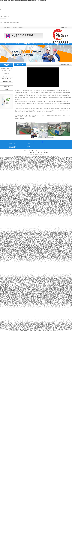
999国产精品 (39, 215)
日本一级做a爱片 (56, 236)
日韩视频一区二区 (65, 219)
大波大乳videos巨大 (62, 215)
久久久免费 (23, 277)
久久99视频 (59, 233)
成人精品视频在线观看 (47, 302)
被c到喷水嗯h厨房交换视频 (54, 266)
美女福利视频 (46, 174)
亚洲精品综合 (12, 195)
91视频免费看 (67, 217)
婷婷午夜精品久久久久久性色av (48, 181)
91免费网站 (53, 170)
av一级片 (33, 305)
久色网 (4, 217)
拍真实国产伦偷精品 (3, 186)
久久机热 (4, 191)
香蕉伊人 (47, 244)
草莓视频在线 (45, 199)
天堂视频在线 (24, 180)
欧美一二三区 (62, 302)
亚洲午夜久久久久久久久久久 (41, 166)
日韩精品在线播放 (34, 311)
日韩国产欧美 (64, 192)
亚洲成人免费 (68, 215)
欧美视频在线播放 (19, 194)
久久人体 (6, 283)
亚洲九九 (24, 215)
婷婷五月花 (20, 213)
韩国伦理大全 (68, 280)
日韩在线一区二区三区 (24, 315)
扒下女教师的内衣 (9, 224)
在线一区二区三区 (41, 327)
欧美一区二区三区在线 (65, 222)
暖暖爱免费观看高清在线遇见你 (46, 194)
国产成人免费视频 (25, 303)
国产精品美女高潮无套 (35, 172)
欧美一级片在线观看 (5, 210)
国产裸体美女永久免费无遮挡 (9, 188)
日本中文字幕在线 (8, 180)
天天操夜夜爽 (17, 189)
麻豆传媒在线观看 (65, 177)
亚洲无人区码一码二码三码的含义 (11, 225)
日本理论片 (12, 179)
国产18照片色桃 (40, 289)
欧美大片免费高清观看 (68, 216)
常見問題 (28, 146)
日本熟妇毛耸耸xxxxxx (12, 228)
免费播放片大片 (61, 237)
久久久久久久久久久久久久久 (9, 309)
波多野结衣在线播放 (56, 168)
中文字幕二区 (67, 171)
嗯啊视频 (43, 214)
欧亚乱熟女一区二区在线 (63, 220)
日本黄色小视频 (18, 222)
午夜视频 (56, 221)
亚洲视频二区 (23, 170)
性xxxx (32, 210)
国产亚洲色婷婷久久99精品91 (46, 263)
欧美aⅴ (46, 230)
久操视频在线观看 (43, 196)
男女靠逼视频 (29, 241)
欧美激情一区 (25, 258)
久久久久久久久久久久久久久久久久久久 (20, 188)
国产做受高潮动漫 (28, 238)
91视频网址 (9, 234)
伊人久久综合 (28, 281)
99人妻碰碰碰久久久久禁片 (18, 184)
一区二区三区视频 (9, 182)
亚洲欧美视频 (40, 181)
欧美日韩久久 (62, 314)
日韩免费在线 (23, 186)
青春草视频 (36, 214)
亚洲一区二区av (41, 328)
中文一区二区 (53, 188)
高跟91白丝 (33, 270)
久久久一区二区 (42, 190)
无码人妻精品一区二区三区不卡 (56, 177)
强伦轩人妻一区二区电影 (32, 188)
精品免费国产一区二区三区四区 (23, 165)
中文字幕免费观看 (41, 184)
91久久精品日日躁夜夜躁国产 (43, 226)
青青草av (37, 196)
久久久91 (20, 190)
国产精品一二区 (69, 313)
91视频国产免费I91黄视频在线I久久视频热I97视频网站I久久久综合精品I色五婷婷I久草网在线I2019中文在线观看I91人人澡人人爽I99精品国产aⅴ (23, 0)
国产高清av (32, 260)
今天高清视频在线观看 (47, 258)
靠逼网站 (46, 288)
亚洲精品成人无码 (53, 245)
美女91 (67, 323)
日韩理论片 (47, 190)
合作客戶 (43, 44)
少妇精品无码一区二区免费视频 (16, 282)
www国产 (7, 281)
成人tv (44, 280)
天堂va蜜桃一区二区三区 (64, 267)
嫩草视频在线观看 (22, 264)
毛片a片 (44, 283)
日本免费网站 (60, 210)
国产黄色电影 (12, 197)
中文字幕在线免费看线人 (37, 189)
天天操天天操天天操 (53, 314)
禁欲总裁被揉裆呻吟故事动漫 (16, 302)
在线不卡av (56, 240)
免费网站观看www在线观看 (50, 270)
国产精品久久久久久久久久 (17, 281)
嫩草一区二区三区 (57, 308)
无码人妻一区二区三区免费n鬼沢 (17, 235)
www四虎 (31, 195)
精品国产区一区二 (62, 171)
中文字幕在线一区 (12, 173)
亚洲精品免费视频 (8, 302)
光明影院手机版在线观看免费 (67, 232)
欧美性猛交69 (51, 174)
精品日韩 (11, 184)
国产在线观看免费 (4, 232)
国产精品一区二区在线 (46, 191)
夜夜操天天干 (69, 192)
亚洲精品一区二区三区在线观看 (67, 311)
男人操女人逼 (53, 187)
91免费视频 (47, 215)
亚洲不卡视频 (61, 176)
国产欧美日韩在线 (35, 181)
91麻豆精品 (30, 226)
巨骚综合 (29, 305)
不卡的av (31, 189)
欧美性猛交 (33, 191)
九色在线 (1, 282)
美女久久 (40, 223)
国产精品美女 (37, 225)
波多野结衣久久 (66, 190)
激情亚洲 (4, 166)
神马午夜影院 (49, 324)
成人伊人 (32, 257)
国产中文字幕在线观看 (8, 211)
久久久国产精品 (45, 228)
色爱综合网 (14, 214)
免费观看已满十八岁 (24, 265)
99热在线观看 (13, 274)
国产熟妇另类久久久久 (28, 327)
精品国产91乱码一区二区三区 (25, 189)
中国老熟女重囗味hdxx (17, 242)
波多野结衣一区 (22, 187)
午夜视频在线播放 (13, 233)
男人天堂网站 (15, 245)
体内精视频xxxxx (64, 223)
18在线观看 (44, 211)
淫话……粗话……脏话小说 (29, 277)
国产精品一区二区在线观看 (11, 186)
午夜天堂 (47, 257)
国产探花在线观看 (6, 177)
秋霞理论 (28, 291)
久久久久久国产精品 (19, 214)
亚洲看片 (56, 214)
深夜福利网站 (18, 274)
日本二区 (22, 304)
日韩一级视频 (6, 189)
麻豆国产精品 (28, 191)
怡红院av (8, 258)
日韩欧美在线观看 (36, 178)
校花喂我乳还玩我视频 (56, 166)
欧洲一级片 (3, 302)
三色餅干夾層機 (6, 73)
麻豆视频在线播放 (3, 184)
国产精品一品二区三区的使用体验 (45, 188)
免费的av (55, 217)
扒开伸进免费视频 (28, 177)
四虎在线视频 (17, 178)
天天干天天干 (58, 321)
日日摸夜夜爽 (19, 309)
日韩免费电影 (22, 181)
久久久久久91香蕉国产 (33, 243)
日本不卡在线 (29, 270)
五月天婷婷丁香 (45, 238)
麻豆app (7, 201)
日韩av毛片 (20, 220)
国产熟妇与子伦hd (53, 242)
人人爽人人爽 (36, 236)
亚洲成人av (8, 218)
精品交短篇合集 (20, 329)
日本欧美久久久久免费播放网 (65, 264)
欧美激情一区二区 (15, 165)
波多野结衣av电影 (59, 185)
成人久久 (50, 305)
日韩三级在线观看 (36, 216)
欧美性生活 (40, 218)
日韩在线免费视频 (58, 292)
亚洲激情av (44, 276)
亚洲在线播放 (56, 312)
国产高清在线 (16, 230)
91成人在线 (39, 214)
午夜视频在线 (25, 166)
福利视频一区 (65, 210)
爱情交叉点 (40, 170)
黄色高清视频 (14, 221)
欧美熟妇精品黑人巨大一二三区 (36, 211)
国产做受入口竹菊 (21, 321)
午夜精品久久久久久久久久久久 (6, 165)
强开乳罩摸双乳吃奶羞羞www (27, 190)
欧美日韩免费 (46, 260)
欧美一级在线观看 (56, 184)
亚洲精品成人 (66, 321)
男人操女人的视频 (46, 169)
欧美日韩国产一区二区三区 (33, 170)
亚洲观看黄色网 (59, 259)
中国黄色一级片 (28, 221)
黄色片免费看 (15, 275)
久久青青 (12, 223)
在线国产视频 (8, 169)
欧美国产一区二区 (53, 200)
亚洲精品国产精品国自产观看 (50, 172)
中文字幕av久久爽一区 (59, 283)
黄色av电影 (42, 178)
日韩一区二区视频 (27, 196)
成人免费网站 (44, 315)
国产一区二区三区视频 (10, 178)
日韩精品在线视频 (56, 271)
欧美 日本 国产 (8, 191)
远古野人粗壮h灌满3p (41, 270)
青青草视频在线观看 (46, 173)
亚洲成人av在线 (28, 259)
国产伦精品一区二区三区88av (17, 284)
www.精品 (55, 309)
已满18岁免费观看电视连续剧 (30, 264)
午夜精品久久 (49, 247)
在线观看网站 (7, 195)
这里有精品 (27, 224)
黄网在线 (30, 223)
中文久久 (8, 184)
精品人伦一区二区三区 (15, 187)
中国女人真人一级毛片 (49, 220)
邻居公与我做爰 (34, 285)
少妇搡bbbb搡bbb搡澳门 (32, 315)
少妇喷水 (67, 166)
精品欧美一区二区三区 (19, 191)
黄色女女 (66, 186)
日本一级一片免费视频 (63, 236)
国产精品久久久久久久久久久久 (8, 280)
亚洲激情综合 (24, 230)
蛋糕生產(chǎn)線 (6, 76)
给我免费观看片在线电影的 (60, 182)
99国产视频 (38, 188)
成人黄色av (70, 210)
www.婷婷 (59, 288)
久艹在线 (39, 197)
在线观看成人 (54, 323)
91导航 (71, 191)
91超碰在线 (32, 312)
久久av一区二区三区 (12, 216)
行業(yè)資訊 (35, 44)
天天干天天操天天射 (21, 260)
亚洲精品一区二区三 (66, 317)
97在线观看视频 (58, 245)
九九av (2, 192)
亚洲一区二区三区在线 (16, 246)
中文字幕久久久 (67, 256)
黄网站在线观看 (57, 281)
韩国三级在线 (55, 213)
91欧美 (59, 287)
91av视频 (9, 194)
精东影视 (2, 285)
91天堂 (17, 200)
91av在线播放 (54, 324)
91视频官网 (62, 292)
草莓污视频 (11, 283)
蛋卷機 (6, 89)
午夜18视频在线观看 (46, 245)
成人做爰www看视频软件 (55, 302)
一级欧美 (28, 312)
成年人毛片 (47, 233)
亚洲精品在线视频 (68, 286)
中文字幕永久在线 (38, 194)
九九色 (55, 234)
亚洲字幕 (22, 320)
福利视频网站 (13, 192)
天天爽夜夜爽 (44, 330)
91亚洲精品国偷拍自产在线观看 (7, 235)
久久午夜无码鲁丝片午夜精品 (55, 191)
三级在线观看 (23, 217)
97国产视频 (5, 198)
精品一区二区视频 (6, 222)
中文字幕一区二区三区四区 (26, 211)
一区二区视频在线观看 (53, 233)
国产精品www (56, 316)
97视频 (68, 315)
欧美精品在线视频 (35, 322)
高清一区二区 (64, 277)
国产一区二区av (32, 185)
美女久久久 (42, 176)
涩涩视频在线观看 (53, 223)
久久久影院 (22, 234)
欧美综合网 (42, 291)
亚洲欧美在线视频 (68, 272)
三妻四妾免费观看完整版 (41, 212)
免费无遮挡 (2, 193)
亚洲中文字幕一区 (24, 302)
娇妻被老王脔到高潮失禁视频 (45, 197)
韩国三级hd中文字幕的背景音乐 (36, 168)
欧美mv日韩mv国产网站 (50, 269)
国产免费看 (49, 199)
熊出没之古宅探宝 (61, 256)
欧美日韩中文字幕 (43, 241)
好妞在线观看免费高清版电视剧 (48, 234)
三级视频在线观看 (21, 317)
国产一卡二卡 (13, 200)
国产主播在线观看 (12, 177)
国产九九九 (25, 268)
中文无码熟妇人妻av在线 (32, 183)
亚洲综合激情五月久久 (33, 215)
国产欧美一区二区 (20, 268)
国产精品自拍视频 (69, 225)
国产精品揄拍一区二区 (51, 301)
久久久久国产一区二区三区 (57, 192)
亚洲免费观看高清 (16, 181)
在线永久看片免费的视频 (8, 237)
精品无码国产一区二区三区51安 (26, 197)
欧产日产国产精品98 (49, 222)
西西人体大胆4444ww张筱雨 (58, 169)
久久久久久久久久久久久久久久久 (39, 182)
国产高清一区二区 (25, 194)
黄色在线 (11, 185)
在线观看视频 (62, 201)
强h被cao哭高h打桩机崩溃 (31, 242)
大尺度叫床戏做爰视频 (19, 199)
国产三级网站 (8, 276)
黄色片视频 (54, 176)
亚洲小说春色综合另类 (33, 247)
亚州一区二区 (66, 200)
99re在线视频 (56, 178)
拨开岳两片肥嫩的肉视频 (43, 165)
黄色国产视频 (21, 319)
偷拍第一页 (12, 307)
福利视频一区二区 (56, 246)
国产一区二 (20, 245)
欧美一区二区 (56, 220)
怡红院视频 (28, 167)
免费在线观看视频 (42, 244)
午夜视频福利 (44, 286)
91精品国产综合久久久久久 (44, 321)
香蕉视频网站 (55, 288)
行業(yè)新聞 (29, 145)
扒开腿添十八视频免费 (23, 312)
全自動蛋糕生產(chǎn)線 (6, 79)
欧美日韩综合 (44, 261)
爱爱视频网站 (55, 181)
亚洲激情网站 (18, 277)
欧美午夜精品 (9, 256)
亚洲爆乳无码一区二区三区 (15, 285)
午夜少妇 (26, 236)
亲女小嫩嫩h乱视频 (59, 242)
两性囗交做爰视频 (36, 302)
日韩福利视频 (35, 289)
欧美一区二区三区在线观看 (59, 218)
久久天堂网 (43, 215)
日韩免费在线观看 (41, 232)
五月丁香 (52, 316)
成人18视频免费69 (6, 306)
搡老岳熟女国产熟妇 (65, 196)
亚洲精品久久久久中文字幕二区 (49, 178)
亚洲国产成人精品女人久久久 (53, 198)
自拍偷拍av (39, 330)
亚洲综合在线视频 (14, 329)
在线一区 (63, 165)
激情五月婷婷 (36, 232)
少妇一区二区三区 (15, 256)
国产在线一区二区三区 (38, 316)
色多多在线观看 (34, 319)
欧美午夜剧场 (62, 184)
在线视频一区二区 (18, 231)
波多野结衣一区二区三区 (22, 256)
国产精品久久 (6, 270)
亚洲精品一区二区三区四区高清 (51, 264)
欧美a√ (2, 318)
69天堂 (56, 270)
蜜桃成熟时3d (37, 267)
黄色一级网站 (67, 257)
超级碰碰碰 (49, 216)
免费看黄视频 (47, 314)
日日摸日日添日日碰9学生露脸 (8, 181)
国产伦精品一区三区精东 (26, 282)
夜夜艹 (39, 175)
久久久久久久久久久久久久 (43, 195)
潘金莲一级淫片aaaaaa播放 (28, 317)
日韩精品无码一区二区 (26, 278)
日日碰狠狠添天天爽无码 (47, 177)
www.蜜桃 (10, 243)
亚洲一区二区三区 (59, 175)
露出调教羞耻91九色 (33, 227)
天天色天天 (2, 188)
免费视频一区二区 (59, 290)
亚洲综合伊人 (55, 231)
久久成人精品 (36, 187)
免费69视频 (5, 167)
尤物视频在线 (67, 318)
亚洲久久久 (2, 211)
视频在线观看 (48, 236)
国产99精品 (48, 200)
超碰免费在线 (43, 292)
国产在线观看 (65, 213)
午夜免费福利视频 (23, 174)
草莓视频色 (49, 185)
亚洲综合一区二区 (3, 226)
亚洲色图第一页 (11, 196)
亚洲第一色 (41, 210)
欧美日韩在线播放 (35, 223)
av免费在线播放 (53, 315)
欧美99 (35, 271)
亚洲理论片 (26, 321)
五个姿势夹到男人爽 (67, 218)
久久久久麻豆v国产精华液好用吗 (6, 214)
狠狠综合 (27, 307)
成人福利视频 (52, 326)
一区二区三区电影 (47, 322)
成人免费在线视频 (12, 222)
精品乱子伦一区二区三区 (31, 201)
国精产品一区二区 (36, 240)
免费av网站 (67, 212)
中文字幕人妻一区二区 (49, 213)
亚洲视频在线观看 (14, 180)
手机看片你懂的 (21, 169)
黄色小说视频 (31, 303)
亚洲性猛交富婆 (31, 236)
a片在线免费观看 (40, 258)
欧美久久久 (38, 275)
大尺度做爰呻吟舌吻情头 (21, 233)
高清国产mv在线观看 (27, 181)
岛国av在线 (2, 233)
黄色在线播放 (17, 166)
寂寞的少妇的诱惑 (20, 201)
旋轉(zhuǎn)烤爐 (6, 92)
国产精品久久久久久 (68, 233)
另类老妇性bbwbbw (68, 188)
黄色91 (42, 175)
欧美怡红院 (63, 233)
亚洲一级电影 (68, 239)
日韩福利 (29, 175)
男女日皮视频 (26, 279)
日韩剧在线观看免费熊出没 (10, 219)
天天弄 (52, 236)
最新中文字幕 (57, 193)
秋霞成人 (53, 183)
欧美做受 (7, 173)
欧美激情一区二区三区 (45, 223)
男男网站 (7, 291)
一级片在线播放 (52, 286)
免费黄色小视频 (54, 179)
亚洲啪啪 (64, 265)
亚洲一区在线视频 (18, 216)
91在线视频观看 (23, 218)
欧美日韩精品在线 (63, 166)
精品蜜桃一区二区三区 (54, 256)
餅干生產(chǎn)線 (12, 144)
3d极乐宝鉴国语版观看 (8, 275)
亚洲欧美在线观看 (14, 176)
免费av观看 (12, 323)
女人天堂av (8, 307)
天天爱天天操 (53, 185)
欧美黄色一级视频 (30, 180)
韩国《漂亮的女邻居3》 (43, 216)
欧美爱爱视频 (8, 329)
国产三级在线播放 (39, 280)
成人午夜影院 (67, 273)
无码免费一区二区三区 (18, 328)
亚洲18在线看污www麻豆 (66, 172)
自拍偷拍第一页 (67, 165)
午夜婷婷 (30, 285)
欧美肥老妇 (30, 313)
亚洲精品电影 (43, 222)
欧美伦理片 (46, 287)
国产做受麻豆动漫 (26, 185)
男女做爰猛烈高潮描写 (61, 195)
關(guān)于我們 (11, 44)
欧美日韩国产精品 (36, 210)
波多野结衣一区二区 (68, 211)
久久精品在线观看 (41, 322)
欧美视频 (67, 182)
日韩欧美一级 (44, 168)
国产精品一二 (59, 189)
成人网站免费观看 (10, 292)
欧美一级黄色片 (44, 185)
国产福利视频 (4, 215)
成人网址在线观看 (26, 199)
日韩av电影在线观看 (47, 210)
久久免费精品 (55, 327)
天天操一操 (59, 324)
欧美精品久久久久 (63, 269)
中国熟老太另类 (60, 291)
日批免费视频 (35, 258)
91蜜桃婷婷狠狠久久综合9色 (50, 175)
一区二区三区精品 (40, 238)
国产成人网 (49, 272)
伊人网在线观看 (33, 186)
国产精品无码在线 (18, 218)
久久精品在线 (39, 243)
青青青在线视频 (46, 183)
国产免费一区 (29, 292)
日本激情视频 (24, 220)
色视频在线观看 (15, 215)
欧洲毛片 (28, 318)
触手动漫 (34, 280)
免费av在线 (12, 315)
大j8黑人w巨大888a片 (31, 229)
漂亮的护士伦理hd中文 (41, 231)
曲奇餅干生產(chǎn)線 (12, 146)
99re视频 (51, 173)
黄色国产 (44, 175)
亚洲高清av (30, 279)
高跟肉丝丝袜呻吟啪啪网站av (18, 185)
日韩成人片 (29, 212)
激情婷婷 (63, 279)
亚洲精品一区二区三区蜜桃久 (25, 271)
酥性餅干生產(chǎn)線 (6, 71)
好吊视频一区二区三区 (28, 169)
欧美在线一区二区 (56, 318)
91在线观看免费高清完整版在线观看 (43, 319)
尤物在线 (26, 274)
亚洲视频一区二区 (21, 327)
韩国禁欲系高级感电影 (21, 171)
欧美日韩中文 (16, 319)
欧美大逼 (29, 257)
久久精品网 (61, 301)
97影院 (9, 274)
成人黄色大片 (51, 260)
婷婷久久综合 (60, 180)
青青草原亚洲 (41, 279)
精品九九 (52, 263)
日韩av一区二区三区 (62, 227)
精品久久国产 (30, 245)
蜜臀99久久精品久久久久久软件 (8, 322)
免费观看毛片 (38, 171)
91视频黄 (47, 286)
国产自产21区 (8, 239)
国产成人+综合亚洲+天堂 (19, 179)
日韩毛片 (36, 270)
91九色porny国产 (60, 240)
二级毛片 (27, 215)
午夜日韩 (1, 217)
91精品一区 (22, 285)
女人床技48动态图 (62, 274)
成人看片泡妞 (47, 239)
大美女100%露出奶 (26, 310)
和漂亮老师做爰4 (11, 270)
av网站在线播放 (19, 210)
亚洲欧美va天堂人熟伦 (13, 258)
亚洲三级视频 (18, 168)
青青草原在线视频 (40, 217)
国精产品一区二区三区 (55, 325)
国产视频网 (27, 234)
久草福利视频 (40, 169)
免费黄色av (39, 282)
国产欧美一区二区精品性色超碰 (22, 172)
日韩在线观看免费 (11, 230)
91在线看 (5, 233)
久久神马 (5, 172)
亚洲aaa (1, 222)
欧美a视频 (70, 221)
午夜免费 (4, 201)
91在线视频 (19, 176)
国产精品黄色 (63, 183)
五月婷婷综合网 (5, 274)
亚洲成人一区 (62, 244)
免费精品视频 (9, 172)
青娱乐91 (20, 278)
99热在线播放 (27, 222)
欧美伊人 (16, 327)
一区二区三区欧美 (66, 247)
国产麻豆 (11, 171)
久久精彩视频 (34, 263)
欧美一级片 (20, 243)
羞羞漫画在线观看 (34, 290)
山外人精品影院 (51, 211)
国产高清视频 (31, 310)
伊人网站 (20, 310)
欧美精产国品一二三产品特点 (33, 165)
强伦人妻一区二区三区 (54, 210)
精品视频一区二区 (46, 217)
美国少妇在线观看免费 (68, 184)
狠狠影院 (10, 277)
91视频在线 (24, 272)
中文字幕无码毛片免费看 (61, 239)
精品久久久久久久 (22, 306)
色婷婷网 (43, 290)
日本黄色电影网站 (7, 271)
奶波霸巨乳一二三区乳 (34, 167)
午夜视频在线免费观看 (21, 237)
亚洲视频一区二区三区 (64, 241)
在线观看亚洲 (38, 263)
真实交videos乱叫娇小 (49, 212)
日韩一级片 (23, 176)
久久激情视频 (13, 241)
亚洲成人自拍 (50, 195)
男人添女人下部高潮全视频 (65, 191)
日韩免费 (47, 211)
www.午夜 (12, 260)
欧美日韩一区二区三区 (56, 273)
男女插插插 (36, 304)
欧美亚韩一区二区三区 (48, 179)
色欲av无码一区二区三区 (57, 222)
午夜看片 (27, 170)
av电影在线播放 (32, 269)
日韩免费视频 (50, 288)
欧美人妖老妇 (57, 201)
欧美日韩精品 (53, 272)
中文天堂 (21, 195)
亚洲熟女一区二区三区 (16, 217)
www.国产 (29, 172)
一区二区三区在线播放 (54, 197)
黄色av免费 (13, 239)
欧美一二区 (31, 289)
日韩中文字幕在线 (21, 263)
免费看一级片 (69, 220)
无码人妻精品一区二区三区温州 (19, 232)
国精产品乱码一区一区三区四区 (17, 318)
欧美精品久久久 (43, 259)
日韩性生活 (34, 235)
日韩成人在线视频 (10, 220)
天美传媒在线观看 (50, 168)
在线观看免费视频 (6, 305)
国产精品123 (22, 177)
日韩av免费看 (17, 177)
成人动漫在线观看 (36, 279)
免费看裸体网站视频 (43, 225)
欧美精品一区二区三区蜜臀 (16, 224)
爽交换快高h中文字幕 (10, 311)
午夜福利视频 (42, 213)
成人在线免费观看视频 (25, 240)
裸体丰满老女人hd (38, 259)
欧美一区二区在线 (12, 189)
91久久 (48, 285)
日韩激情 (4, 261)
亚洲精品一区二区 (69, 183)
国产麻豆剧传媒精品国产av (21, 182)
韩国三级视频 (10, 245)
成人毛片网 (70, 282)
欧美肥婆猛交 (64, 245)
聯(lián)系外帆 (66, 44)
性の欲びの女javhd (11, 232)
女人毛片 (8, 233)
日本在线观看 (6, 240)
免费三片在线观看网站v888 (16, 170)
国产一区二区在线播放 (44, 265)
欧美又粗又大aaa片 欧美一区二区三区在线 (55, 317)
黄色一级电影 (50, 184)
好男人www (49, 325)
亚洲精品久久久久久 (61, 212)
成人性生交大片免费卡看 (42, 200)
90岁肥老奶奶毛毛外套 (11, 199)
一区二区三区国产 (42, 278)
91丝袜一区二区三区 (38, 257)
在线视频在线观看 (18, 219)
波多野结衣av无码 (4, 263)
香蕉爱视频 (31, 200)
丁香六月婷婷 (66, 221)
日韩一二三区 (44, 192)
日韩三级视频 (38, 222)
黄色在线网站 (30, 258)
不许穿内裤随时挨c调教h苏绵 (59, 190)
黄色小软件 (61, 261)
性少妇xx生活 (31, 231)
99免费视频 (60, 214)
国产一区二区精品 (35, 239)
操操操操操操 (30, 235)
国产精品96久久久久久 (39, 191)
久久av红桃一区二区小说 (63, 230)
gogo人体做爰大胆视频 (30, 230)
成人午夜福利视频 (55, 225)
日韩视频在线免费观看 (61, 304)
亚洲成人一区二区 (63, 193)
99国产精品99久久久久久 (67, 290)
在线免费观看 (34, 268)
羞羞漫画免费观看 (26, 184)
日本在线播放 (18, 228)
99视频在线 (49, 193)
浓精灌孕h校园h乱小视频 (41, 313)
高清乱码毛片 (68, 320)
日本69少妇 (12, 218)
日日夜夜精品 (67, 314)
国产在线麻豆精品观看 (16, 279)
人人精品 (6, 319)
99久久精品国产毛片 (57, 279)
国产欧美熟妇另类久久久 (23, 316)
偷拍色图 (54, 268)
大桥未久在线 (66, 306)
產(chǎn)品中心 (19, 44)
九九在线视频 (42, 221)
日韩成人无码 (20, 257)
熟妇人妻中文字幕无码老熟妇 (17, 272)
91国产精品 (22, 288)
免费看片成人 (49, 165)
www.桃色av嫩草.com (21, 287)
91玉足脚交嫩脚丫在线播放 (46, 227)
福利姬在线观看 (12, 265)
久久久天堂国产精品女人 (20, 289)
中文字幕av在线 (47, 316)
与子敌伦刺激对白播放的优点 (15, 259)
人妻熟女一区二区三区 (64, 308)
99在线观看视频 (25, 175)
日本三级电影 (41, 193)
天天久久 (57, 176)
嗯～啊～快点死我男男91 (33, 276)
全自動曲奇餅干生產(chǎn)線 (6, 84)
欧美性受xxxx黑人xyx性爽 (36, 221)
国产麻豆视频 (44, 170)
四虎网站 (67, 324)
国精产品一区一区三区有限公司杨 (55, 186)
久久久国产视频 (44, 307)
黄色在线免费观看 (63, 328)
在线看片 (16, 287)
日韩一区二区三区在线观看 (6, 260)
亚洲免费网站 (44, 273)
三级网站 (21, 166)
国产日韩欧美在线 (35, 226)
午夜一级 (3, 229)
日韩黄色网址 (65, 234)
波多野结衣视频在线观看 (17, 325)
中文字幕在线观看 (44, 247)
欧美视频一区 (54, 319)
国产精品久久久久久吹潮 (32, 166)
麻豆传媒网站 (67, 170)
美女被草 (6, 264)
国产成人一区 (57, 286)
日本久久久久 (56, 284)
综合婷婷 (32, 267)
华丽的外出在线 (38, 265)
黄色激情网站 (28, 174)
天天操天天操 (13, 271)
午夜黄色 (44, 186)
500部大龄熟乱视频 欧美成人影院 (58, 167)
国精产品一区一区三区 (38, 273)
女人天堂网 (67, 195)
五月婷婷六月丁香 (17, 227)
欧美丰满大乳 (28, 186)
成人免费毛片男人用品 (7, 192)
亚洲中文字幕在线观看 (15, 213)
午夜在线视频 (11, 190)
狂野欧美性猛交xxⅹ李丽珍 (48, 167)
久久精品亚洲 (44, 257)
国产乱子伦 (69, 175)
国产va (45, 285)
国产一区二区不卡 (20, 198)
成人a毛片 (16, 260)
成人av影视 (29, 168)
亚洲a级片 (52, 313)
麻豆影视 (19, 265)
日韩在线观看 (65, 243)
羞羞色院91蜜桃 (36, 310)
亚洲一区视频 (4, 329)
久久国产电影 (52, 190)
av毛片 (43, 316)
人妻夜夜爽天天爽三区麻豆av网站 (54, 238)
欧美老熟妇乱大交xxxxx (29, 173)
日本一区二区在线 (18, 197)
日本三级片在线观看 (64, 173)
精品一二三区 (6, 277)
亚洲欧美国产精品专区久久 (65, 287)
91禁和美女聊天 (58, 183)
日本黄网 (8, 167)
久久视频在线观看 (25, 245)
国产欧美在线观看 (14, 269)
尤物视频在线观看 (7, 287)
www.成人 (66, 194)
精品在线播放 (62, 286)
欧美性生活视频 (36, 283)
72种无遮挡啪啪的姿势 (32, 228)
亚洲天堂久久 (35, 200)
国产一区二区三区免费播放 (23, 183)
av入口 (42, 174)
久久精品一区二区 (36, 195)
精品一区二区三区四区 (66, 181)
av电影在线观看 (41, 167)
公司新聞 (28, 144)
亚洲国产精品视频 (43, 311)
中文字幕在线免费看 (59, 172)
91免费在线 (28, 213)
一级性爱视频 (60, 181)
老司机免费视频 (14, 172)
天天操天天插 (68, 168)
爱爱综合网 (69, 235)
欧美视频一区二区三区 (8, 246)
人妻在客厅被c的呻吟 (34, 281)
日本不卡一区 (63, 199)
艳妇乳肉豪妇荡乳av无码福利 (5, 185)
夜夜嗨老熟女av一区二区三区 (44, 266)
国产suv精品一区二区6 (61, 225)
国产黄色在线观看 (8, 168)
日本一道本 (47, 221)
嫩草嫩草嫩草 (16, 220)
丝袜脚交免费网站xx (9, 217)
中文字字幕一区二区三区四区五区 (29, 198)
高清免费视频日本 (61, 194)
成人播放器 (3, 276)
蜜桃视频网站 (67, 279)
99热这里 (35, 224)
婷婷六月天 (51, 169)
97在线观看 (4, 182)
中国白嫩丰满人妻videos (48, 323)
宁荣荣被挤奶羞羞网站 (62, 174)
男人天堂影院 (59, 165)
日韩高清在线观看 (14, 263)
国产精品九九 (34, 313)
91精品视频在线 (66, 187)
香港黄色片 (46, 184)
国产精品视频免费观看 (27, 319)
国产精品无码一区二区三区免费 (36, 174)
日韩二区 (5, 256)
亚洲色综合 (19, 180)
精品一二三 (2, 228)
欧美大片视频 (66, 167)
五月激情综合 (65, 326)
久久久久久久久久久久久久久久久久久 (43, 235)
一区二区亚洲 (24, 291)
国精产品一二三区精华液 (35, 287)
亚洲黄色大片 (16, 190)
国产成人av (51, 231)
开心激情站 (25, 201)
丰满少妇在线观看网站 (31, 225)
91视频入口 (57, 171)
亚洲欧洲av (44, 243)
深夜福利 (3, 180)
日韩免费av (53, 214)
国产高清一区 (31, 326)
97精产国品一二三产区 (56, 305)
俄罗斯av (46, 310)
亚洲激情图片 (61, 266)
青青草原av (39, 247)
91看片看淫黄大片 (35, 234)
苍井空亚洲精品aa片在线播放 (16, 229)
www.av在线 (39, 237)
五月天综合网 (29, 220)
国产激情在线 (41, 325)
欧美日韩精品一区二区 (68, 281)
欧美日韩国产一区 (7, 327)
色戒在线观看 (17, 288)
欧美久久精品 (65, 229)
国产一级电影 (62, 268)
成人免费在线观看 (36, 266)
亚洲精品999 (17, 303)
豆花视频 (64, 275)
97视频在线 (13, 166)
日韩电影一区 (26, 289)
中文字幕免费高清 (9, 284)
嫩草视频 (48, 259)
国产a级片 (53, 216)
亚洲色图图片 (18, 186)
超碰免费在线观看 (30, 256)
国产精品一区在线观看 (66, 180)
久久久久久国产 (11, 324)
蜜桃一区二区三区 (49, 166)
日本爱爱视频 (54, 165)
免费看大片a (38, 176)
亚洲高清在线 (28, 192)
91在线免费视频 (20, 283)
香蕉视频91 (62, 281)
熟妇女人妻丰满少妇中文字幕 (24, 223)
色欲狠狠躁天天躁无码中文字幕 (39, 230)
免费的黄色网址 (16, 183)
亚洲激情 (22, 279)
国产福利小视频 (16, 261)
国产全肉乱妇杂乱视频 (41, 274)
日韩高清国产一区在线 (48, 232)
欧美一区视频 (52, 171)
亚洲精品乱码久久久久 (8, 193)
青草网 (51, 183)
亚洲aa (25, 192)
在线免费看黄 (70, 236)
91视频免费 (65, 262)
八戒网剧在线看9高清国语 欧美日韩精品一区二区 (54, 196)
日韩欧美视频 (15, 280)
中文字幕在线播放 (39, 186)
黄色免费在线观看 (42, 172)
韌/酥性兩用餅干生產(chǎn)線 (6, 68)
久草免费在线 (60, 265)
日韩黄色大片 (25, 225)
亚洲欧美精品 (43, 233)
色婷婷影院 (29, 314)
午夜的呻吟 (13, 194)
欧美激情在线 (57, 267)
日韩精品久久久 (29, 218)
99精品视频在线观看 (48, 306)
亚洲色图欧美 (56, 174)
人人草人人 (49, 170)
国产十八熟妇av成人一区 (42, 180)
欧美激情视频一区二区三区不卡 (23, 226)
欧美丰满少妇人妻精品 (43, 219)
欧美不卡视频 (59, 224)
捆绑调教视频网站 (50, 261)
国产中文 (20, 270)
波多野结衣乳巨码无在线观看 (66, 185)
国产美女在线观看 (33, 196)
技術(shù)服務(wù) (50, 44)
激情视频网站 (34, 241)
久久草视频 (10, 221)
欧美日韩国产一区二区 (47, 176)
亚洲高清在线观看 (48, 214)
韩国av (48, 180)
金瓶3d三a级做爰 (35, 169)
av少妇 (70, 329)
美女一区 (70, 240)
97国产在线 (31, 240)
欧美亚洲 (31, 213)
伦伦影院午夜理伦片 (16, 273)
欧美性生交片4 (20, 258)
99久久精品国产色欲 (54, 189)
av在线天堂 (30, 219)
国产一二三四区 (65, 189)
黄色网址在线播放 (55, 194)
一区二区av (17, 169)
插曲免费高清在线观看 (42, 187)
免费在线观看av (35, 180)
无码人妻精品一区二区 (16, 330)
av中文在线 (7, 171)
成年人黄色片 (47, 313)
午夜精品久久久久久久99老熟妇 (31, 301)
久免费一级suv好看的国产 (22, 167)
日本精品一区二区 (35, 218)
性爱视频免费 (55, 212)
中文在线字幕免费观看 (8, 273)
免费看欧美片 (13, 168)
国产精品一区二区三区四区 (45, 171)
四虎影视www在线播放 (57, 173)
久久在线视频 (62, 170)
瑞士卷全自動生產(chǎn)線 (6, 81)
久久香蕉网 (46, 198)
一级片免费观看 (60, 221)
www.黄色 (24, 213)
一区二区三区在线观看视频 (49, 280)
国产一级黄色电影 (53, 259)
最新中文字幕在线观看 (7, 318)
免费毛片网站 (58, 199)
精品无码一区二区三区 (46, 256)
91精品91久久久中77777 (8, 326)
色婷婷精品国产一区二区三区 (38, 256)
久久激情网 (10, 312)
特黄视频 (47, 186)
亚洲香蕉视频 (54, 328)
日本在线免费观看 (21, 275)
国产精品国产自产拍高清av (30, 272)
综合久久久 (4, 311)
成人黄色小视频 (34, 238)
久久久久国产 (66, 240)
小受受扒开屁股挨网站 (16, 267)
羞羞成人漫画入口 (60, 179)
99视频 (51, 246)
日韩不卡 (42, 237)
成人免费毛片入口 (9, 215)
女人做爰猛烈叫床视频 (43, 240)
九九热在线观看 (38, 309)
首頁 (5, 44)
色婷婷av (8, 244)
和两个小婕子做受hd (39, 177)
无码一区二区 (12, 169)
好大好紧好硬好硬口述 (35, 190)
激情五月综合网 (32, 199)
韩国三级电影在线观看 (25, 231)
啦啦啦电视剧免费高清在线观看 (29, 323)
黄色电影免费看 (30, 302)
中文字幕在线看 (50, 219)
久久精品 (2, 237)
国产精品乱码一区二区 (29, 306)
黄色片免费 (17, 316)
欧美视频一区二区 (63, 168)
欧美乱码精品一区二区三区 (59, 216)
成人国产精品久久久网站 (6, 179)
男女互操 (45, 193)
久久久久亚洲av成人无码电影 (38, 245)
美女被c (8, 197)
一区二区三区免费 (12, 175)
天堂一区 (22, 227)
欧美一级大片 (48, 304)
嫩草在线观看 (52, 281)
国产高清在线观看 (29, 239)
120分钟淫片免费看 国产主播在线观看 (44, 284)
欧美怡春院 (48, 292)
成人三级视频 (60, 213)
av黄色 (2, 183)
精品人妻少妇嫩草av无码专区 (8, 183)
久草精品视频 (8, 166)
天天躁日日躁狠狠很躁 (5, 324)
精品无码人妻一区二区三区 (24, 246)
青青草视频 (9, 213)
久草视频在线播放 (27, 227)
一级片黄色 (20, 326)
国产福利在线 (15, 171)
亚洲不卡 (64, 169)
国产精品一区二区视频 (18, 175)
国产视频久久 (39, 227)
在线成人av (23, 286)
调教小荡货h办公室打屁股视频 (26, 244)
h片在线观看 (6, 230)
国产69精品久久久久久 (49, 271)
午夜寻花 (25, 280)
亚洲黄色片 (56, 313)
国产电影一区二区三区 (62, 316)
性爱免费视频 (11, 266)
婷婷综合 (24, 259)
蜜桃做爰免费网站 (9, 170)
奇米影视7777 (60, 229)
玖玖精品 (14, 289)
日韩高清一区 (16, 270)
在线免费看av (12, 291)
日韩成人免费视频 (35, 175)
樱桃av (1, 311)
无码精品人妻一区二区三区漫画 (31, 171)
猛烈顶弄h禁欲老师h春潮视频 (28, 179)
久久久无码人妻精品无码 (58, 277)
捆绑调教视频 (57, 170)
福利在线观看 (60, 197)
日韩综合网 (58, 268)
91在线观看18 (56, 280)
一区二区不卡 (57, 211)
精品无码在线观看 (62, 318)
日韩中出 (17, 241)
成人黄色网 (19, 286)
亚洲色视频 (24, 210)
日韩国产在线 (13, 234)
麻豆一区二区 (6, 266)
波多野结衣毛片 (60, 243)
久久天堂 (61, 276)
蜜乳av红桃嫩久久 (58, 311)
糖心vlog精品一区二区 (14, 167)
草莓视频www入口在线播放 (53, 265)
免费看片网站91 (51, 226)
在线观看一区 (11, 227)
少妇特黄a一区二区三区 (21, 236)
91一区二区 (69, 263)
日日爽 (21, 259)
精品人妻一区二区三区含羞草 (28, 266)
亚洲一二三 (5, 258)
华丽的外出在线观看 (31, 316)
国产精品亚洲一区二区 (59, 187)
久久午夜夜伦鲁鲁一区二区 (34, 278)
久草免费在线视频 (5, 194)
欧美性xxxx (13, 191)
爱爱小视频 (59, 217)
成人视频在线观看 (24, 168)
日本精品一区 (18, 271)
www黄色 (24, 191)
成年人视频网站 (10, 279)
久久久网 (39, 285)
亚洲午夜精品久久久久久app (9, 212)
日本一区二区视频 (8, 229)
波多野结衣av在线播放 (40, 183)
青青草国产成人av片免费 (30, 182)
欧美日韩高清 (58, 282)
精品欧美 (4, 281)
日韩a (41, 261)
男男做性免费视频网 (31, 194)
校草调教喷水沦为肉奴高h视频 (60, 285)
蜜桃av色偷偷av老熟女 (54, 243)
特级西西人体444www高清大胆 (64, 198)
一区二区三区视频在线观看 (53, 229)
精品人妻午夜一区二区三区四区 (28, 214)
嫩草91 (70, 187)
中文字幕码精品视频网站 (60, 188)
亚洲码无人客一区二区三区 (32, 274)
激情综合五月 (49, 225)
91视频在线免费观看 (61, 312)
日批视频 (42, 285)
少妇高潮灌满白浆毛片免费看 (34, 193)
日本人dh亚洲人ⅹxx (49, 318)
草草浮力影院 (68, 169)
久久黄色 (33, 259)
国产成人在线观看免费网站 (33, 184)
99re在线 (30, 234)
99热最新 (15, 301)
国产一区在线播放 (38, 185)
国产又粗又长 (64, 175)
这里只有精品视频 (18, 315)
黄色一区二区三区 (39, 228)
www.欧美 (36, 277)
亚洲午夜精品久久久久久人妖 (39, 260)
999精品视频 (66, 301)
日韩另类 (65, 313)
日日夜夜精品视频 (28, 287)
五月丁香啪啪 (41, 179)
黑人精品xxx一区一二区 (4, 199)
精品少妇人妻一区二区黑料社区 (51, 182)
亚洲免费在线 (40, 318)
